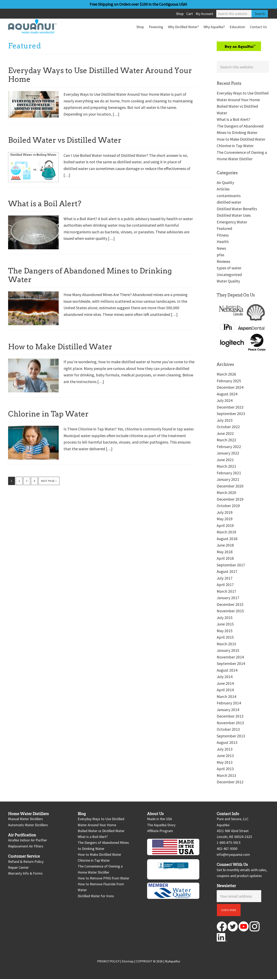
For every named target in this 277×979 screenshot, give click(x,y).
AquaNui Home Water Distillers (38, 26)
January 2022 (228, 453)
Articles (223, 188)
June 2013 (225, 755)
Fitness (223, 235)
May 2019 (224, 518)
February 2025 (229, 380)
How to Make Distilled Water (60, 346)
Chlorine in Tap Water (48, 413)
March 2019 (226, 531)
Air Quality (225, 182)
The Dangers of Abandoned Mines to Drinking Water (90, 275)
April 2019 (225, 525)
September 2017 (231, 564)
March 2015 (226, 643)
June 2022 (225, 433)
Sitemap (128, 961)
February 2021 (229, 472)
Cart (189, 13)
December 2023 (230, 407)
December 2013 (230, 716)
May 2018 (224, 551)
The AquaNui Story (161, 825)
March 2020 (226, 492)
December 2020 (230, 485)
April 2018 (225, 558)
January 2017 (228, 597)
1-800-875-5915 (228, 842)
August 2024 (227, 393)
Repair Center (18, 867)
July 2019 (224, 512)
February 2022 (229, 446)
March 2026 (226, 374)
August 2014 (227, 670)
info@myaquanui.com (233, 854)
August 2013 (227, 742)
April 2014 (225, 689)
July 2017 (224, 578)
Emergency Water (232, 221)
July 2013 (224, 749)
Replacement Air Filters (25, 846)
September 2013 (231, 735)
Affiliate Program (160, 830)
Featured (224, 228)
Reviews (223, 261)
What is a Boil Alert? (44, 203)
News (221, 248)
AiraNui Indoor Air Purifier (27, 840)
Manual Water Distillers (25, 819)
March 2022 (226, 439)
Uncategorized (229, 274)
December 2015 (230, 604)
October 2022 (228, 426)
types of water (229, 267)
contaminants (229, 195)
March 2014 (226, 696)
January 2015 (228, 650)
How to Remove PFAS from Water (103, 878)
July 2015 (224, 617)
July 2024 (224, 400)
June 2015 (225, 623)
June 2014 (225, 683)
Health (223, 241)
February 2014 (229, 702)
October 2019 (228, 505)
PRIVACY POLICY (108, 961)
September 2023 (231, 413)
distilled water (229, 202)
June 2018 (225, 545)
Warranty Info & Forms (25, 873)
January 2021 (228, 479)
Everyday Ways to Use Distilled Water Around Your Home (100, 75)
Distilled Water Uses (234, 215)
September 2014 (231, 663)
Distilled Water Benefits (237, 208)
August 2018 (227, 538)
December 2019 (230, 499)
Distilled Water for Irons (96, 896)
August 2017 (227, 571)
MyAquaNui (172, 961)
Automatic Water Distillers (28, 825)
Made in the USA (159, 819)
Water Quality (228, 281)
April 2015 (225, 637)
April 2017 (225, 584)
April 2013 (225, 768)
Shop (180, 13)
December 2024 (230, 387)
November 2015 (230, 610)
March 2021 (226, 466)
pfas (220, 254)
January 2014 (228, 709)
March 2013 (226, 775)
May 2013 (224, 762)
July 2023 (224, 420)
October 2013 (228, 729)
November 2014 (230, 656)
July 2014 (224, 676)
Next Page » (49, 481)
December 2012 (230, 781)
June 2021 (225, 459)
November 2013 (230, 722)
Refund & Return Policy (26, 861)
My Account (204, 13)
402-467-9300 (227, 848)
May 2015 (224, 630)
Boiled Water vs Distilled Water (64, 140)
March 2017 (226, 591)
